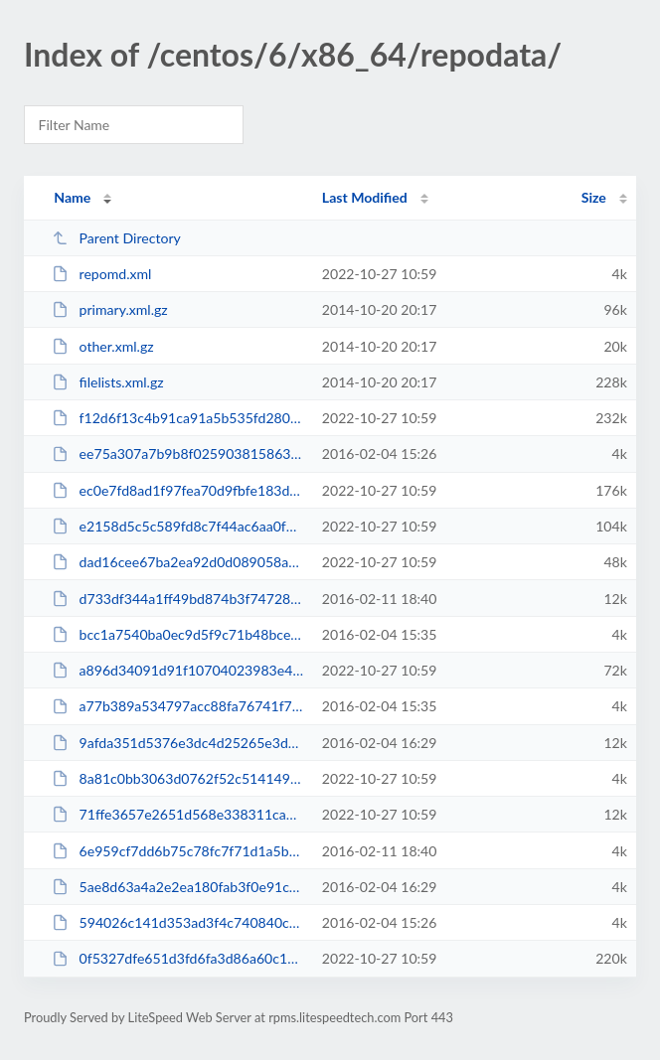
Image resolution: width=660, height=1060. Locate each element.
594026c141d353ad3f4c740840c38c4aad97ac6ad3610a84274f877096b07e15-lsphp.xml (177, 922)
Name (72, 197)
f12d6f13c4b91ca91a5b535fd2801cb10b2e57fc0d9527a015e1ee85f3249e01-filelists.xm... (177, 417)
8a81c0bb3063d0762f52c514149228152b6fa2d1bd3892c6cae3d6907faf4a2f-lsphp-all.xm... (177, 778)
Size (593, 197)
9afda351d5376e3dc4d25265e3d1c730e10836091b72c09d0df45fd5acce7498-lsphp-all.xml (177, 742)
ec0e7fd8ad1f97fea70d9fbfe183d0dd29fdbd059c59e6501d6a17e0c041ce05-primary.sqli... (177, 490)
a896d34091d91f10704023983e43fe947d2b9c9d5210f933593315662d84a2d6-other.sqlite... (177, 670)
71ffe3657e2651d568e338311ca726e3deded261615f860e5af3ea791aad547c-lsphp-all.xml (177, 814)
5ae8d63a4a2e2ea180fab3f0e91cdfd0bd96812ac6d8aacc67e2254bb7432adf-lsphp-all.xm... (177, 886)
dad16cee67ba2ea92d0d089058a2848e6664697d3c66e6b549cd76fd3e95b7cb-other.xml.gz (177, 561)
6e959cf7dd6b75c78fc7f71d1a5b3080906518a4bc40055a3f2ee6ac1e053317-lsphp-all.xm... (177, 850)
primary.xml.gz (110, 309)
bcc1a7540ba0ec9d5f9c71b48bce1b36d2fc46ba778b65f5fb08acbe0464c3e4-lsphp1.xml (177, 634)
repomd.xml (101, 273)
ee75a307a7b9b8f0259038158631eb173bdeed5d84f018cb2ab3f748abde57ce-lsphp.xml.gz (177, 453)
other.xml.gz (102, 346)
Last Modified (365, 197)
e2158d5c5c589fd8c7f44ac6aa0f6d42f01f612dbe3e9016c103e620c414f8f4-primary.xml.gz (177, 526)
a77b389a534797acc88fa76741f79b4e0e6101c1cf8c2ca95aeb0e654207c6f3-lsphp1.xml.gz (177, 705)
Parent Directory (116, 237)
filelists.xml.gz (107, 382)
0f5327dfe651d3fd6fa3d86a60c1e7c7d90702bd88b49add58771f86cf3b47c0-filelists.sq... (177, 958)
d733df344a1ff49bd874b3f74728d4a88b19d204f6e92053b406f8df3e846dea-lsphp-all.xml (177, 598)
